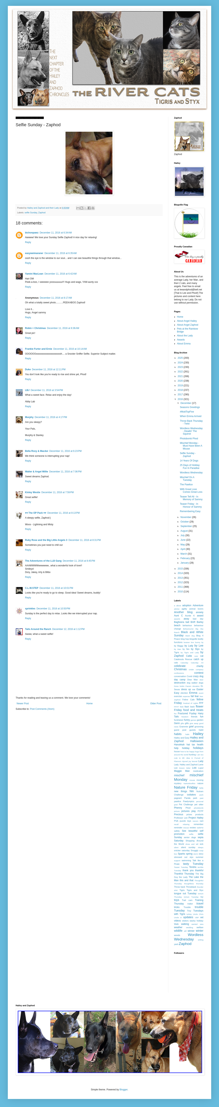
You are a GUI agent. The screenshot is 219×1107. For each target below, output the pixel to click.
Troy (189, 911)
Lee (176, 768)
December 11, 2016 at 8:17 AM (56, 297)
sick (201, 844)
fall (192, 696)
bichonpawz (32, 232)
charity (200, 666)
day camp (179, 679)
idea (188, 758)
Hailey (198, 734)
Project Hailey (195, 817)
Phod (188, 808)
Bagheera (179, 622)
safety (177, 831)
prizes (189, 814)
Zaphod (42, 212)
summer (199, 857)
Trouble (187, 907)
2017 (181, 394)
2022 (181, 371)
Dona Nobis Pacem (182, 686)
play (193, 811)
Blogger (123, 1089)
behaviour (187, 625)
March (184, 553)
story (201, 854)
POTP (200, 811)
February (185, 558)
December (186, 403)
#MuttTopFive (187, 411)
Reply (28, 242)
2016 (181, 399)
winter (199, 930)
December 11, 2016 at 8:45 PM (79, 560)
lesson (182, 768)
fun (201, 716)
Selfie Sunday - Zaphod (188, 454)
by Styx (195, 649)
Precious (178, 814)
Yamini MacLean (34, 273)
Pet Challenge (186, 804)
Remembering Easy (190, 511)
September (186, 526)
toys (176, 900)
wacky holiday (196, 921)
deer (201, 680)
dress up (186, 689)
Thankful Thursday (184, 873)
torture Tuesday (191, 897)
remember (198, 824)
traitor (190, 904)
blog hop (185, 639)
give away (194, 723)
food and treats (193, 710)
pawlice (177, 801)
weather (178, 927)
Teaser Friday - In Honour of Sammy (191, 505)
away (186, 618)
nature (200, 783)
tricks (177, 907)
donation (196, 686)
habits (177, 734)
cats (176, 662)
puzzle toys (185, 821)
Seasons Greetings (190, 407)
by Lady (188, 645)
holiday (185, 748)
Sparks (181, 853)
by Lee (198, 645)
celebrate (180, 665)
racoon (195, 821)
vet (201, 917)
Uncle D (178, 917)
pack (201, 795)
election (184, 693)
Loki (194, 768)
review (193, 827)
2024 (181, 362)
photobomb (198, 808)
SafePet (200, 828)
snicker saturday (182, 850)
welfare (200, 927)
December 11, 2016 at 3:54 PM (47, 390)
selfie (191, 834)
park (195, 798)
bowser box (189, 642)
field (181, 707)
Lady (200, 761)
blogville (193, 639)
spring (189, 853)
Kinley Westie (32, 492)
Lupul (200, 768)
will (185, 931)
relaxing (186, 824)
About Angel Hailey (187, 321)
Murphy (29, 417)
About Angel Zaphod (187, 324)
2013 (181, 577)
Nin (192, 791)
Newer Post (23, 703)
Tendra (192, 867)
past (201, 798)
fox (175, 713)
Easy (176, 693)
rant (201, 821)
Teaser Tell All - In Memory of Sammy (191, 498)
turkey (189, 914)
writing (200, 940)
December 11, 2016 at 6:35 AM (60, 253)
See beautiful (189, 831)
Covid (189, 676)
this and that (186, 880)
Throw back (179, 887)
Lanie (200, 764)
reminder (178, 827)
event (201, 693)
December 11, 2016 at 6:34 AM (56, 232)
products (199, 814)
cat (201, 656)
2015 (181, 568)
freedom (184, 717)
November (186, 517)
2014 (181, 573)
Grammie (183, 726)
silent (176, 847)
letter (188, 768)
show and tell (192, 844)
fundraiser (178, 720)
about (178, 605)
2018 (181, 390)
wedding (189, 927)
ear (193, 689)
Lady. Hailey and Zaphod (185, 764)
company (199, 669)
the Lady (183, 877)
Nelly (201, 788)
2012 (181, 582)
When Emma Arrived (190, 416)
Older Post (155, 703)
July (182, 535)
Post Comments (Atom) (42, 709)
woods (177, 935)
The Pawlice (186, 484)
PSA (176, 821)
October (184, 521)
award (200, 615)
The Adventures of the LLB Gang (43, 560)
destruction (180, 682)
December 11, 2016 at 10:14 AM (70, 349)
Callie (189, 656)
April (183, 549)
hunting (192, 754)
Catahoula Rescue (183, 659)
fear (197, 696)
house (177, 751)
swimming (186, 860)
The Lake (194, 877)
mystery (177, 783)
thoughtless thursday (193, 884)
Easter (200, 689)
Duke (28, 369)
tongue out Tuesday (185, 893)
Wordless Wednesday (191, 472)
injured (185, 761)
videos (177, 920)
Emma (193, 692)
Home (89, 703)
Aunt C (178, 615)
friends (194, 716)
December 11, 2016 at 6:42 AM (60, 273)
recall (176, 824)
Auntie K (190, 615)
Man (187, 771)
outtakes (191, 794)
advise (177, 609)
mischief (179, 775)
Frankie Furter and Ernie (38, 349)
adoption (186, 605)
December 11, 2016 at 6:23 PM (65, 451)
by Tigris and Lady (190, 652)
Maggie (178, 771)
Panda (187, 798)
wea (201, 924)
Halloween (196, 741)
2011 (181, 586)
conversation (180, 676)
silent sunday (188, 847)
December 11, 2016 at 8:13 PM (63, 513)
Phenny (178, 807)
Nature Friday (185, 787)
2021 (181, 376)
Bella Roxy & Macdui (36, 451)
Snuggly (194, 850)
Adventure (198, 605)
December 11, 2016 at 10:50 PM (53, 608)
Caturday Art (197, 663)
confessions (179, 673)
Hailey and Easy (181, 738)
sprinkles (30, 608)
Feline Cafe (188, 699)
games (193, 720)
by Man (177, 649)
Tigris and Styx (195, 890)
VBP (197, 917)
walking (185, 924)
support (177, 860)
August (184, 531)
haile (187, 734)
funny (187, 720)
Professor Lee (181, 818)
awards (177, 619)
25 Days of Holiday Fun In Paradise (190, 466)
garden (200, 720)
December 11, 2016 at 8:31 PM (84, 540)
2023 (181, 367)
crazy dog (198, 676)
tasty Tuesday (193, 863)
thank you (188, 870)
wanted (194, 924)
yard (176, 944)
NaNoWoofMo (189, 783)
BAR (192, 622)
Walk (176, 924)
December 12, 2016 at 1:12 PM (68, 629)
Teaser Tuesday (181, 867)
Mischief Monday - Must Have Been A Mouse (191, 446)
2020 (181, 380)
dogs (201, 683)
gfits (182, 723)
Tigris (182, 890)
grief (191, 726)
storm (195, 854)
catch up (198, 659)
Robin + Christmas (35, 328)
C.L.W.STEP (31, 588)
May (183, 544)
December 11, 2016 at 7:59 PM (57, 492)
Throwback (191, 887)
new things (180, 791)
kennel (194, 761)
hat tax (191, 744)
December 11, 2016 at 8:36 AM (63, 328)
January (184, 562)
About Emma (183, 343)
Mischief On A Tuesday (187, 478)
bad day (198, 619)
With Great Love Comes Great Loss (191, 490)
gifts (187, 723)
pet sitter (198, 804)
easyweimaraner (34, 253)
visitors (185, 921)
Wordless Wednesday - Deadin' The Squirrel (191, 431)
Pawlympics (188, 801)
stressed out (180, 857)
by (202, 642)
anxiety (199, 612)
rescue (186, 828)
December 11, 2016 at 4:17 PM (51, 417)
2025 (181, 358)
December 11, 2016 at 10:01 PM (56, 588)
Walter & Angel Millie (36, 471)
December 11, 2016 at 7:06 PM (65, 471)
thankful (199, 870)
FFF (201, 703)
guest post (180, 730)
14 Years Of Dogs (189, 460)
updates (188, 917)
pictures (185, 811)
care (196, 656)
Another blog (183, 612)
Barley (200, 622)
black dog (190, 636)
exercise (178, 696)
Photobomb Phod (189, 438)
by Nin (186, 649)
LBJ (27, 390)
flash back (190, 706)
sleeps (200, 847)
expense (186, 696)
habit (201, 730)
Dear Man (192, 679)
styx (191, 857)
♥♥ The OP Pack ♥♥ (35, 513)
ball (187, 622)
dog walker (192, 683)
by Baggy (178, 646)
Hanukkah (179, 744)
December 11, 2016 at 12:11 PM (49, 369)
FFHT (176, 707)
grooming (199, 726)
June (183, 540)
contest (198, 672)
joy (190, 761)
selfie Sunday (31, 212)
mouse (192, 780)
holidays (198, 747)
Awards (181, 339)
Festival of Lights (190, 703)
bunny (197, 642)
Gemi (177, 723)
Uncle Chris (198, 914)
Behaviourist (188, 629)
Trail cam (187, 900)
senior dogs (190, 837)
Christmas (180, 669)
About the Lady (185, 335)
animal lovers (196, 609)
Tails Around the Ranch (38, 629)
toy (202, 897)
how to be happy (187, 751)
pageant (178, 798)
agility (184, 609)
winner (191, 931)
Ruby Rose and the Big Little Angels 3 (46, 540)
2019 (181, 385)
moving (200, 780)
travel (200, 903)
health (200, 744)
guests (192, 730)
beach (177, 625)
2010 (181, 591)
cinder (191, 669)
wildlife (178, 930)
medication (198, 771)
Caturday (184, 663)
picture (177, 811)
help (176, 748)
